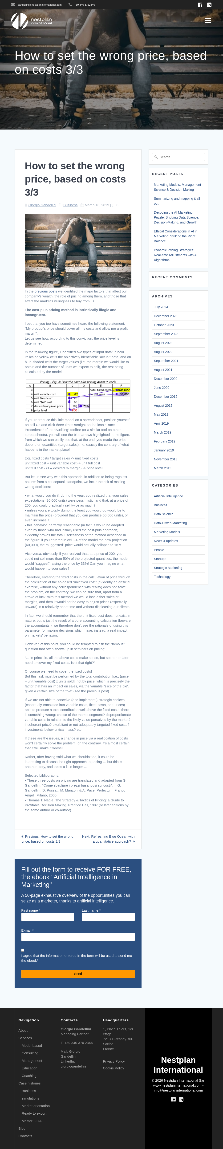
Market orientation (36, 1106)
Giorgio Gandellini (42, 205)
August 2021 (163, 370)
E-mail (78, 934)
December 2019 (166, 396)
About (23, 1030)
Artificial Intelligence (168, 496)
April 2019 (161, 423)
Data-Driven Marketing (170, 523)
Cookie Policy (113, 1068)
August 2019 (163, 405)
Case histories (29, 1083)
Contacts (25, 1136)
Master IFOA (31, 1121)
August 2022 (163, 352)
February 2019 (164, 441)
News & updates (166, 541)
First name (47, 914)
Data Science (164, 514)
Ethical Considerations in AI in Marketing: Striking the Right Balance (176, 236)
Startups (160, 559)
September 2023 (166, 334)
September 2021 (166, 361)
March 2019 (162, 432)
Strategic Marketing (168, 568)
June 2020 (161, 388)
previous (41, 291)
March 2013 (162, 468)
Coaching (29, 1076)
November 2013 (166, 459)
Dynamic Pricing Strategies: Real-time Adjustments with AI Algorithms (176, 255)
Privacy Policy (114, 1061)
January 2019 (164, 450)
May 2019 (161, 414)
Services (25, 1038)
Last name (108, 914)
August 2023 (163, 343)
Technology (162, 577)
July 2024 (161, 307)
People (159, 550)
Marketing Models (167, 532)
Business (70, 205)
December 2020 (166, 379)
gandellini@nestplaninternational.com (39, 4)
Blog (21, 1128)
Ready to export (34, 1113)
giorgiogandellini (73, 1066)
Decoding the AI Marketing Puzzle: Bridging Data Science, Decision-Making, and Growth (176, 217)
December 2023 (166, 316)
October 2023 (164, 325)
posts (53, 291)
